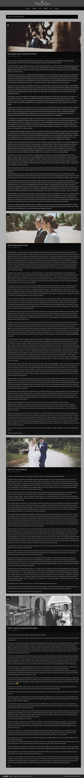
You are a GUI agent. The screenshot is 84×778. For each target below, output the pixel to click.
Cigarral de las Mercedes (72, 334)
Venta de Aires (45, 704)
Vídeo (40, 8)
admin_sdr (14, 56)
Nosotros (28, 8)
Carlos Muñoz (55, 364)
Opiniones (46, 8)
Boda (9, 56)
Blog (51, 8)
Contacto (56, 8)
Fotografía (34, 8)
